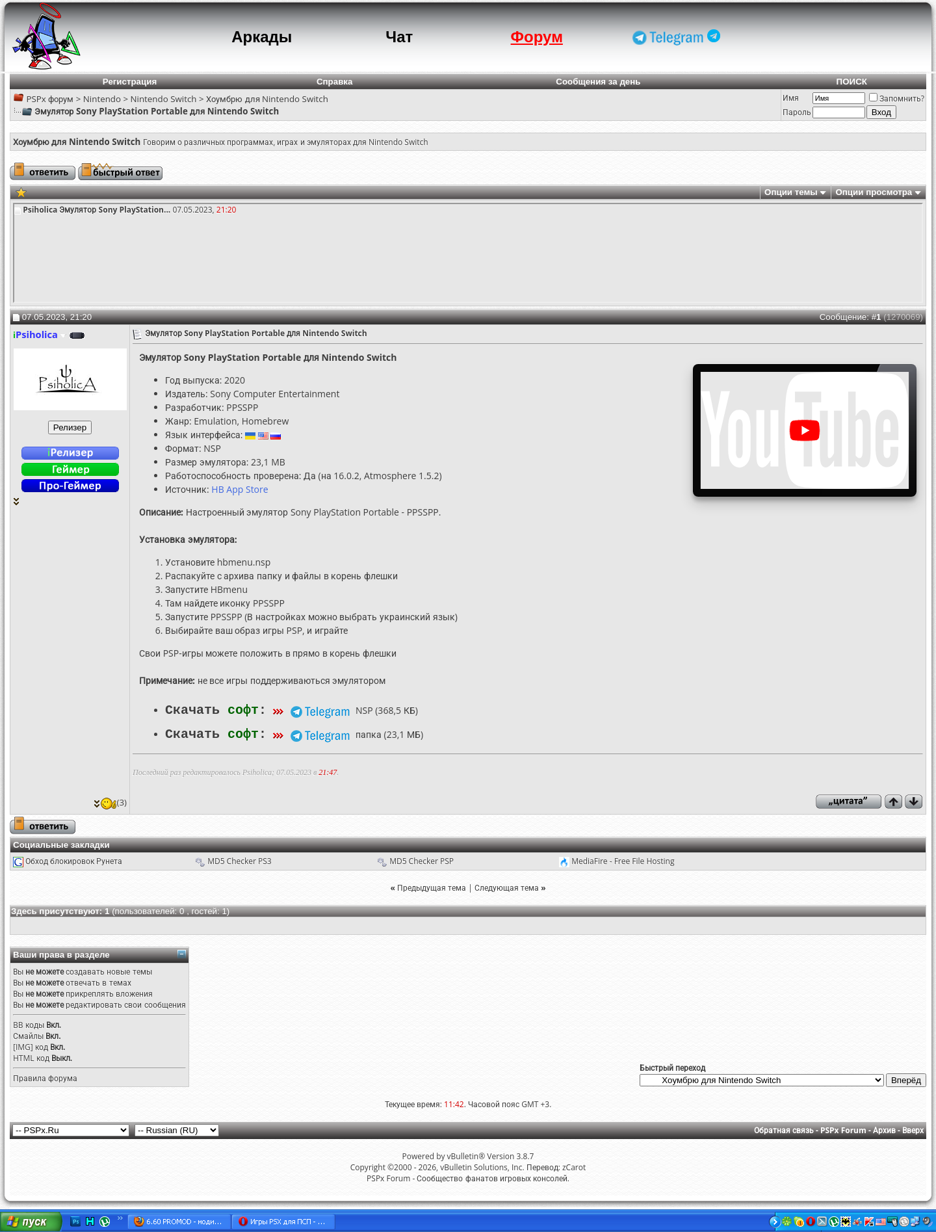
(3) (110, 801)
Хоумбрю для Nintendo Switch (267, 99)
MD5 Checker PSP (421, 859)
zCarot (574, 1166)
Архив (884, 1128)
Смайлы (28, 1034)
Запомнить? (896, 98)
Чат (399, 37)
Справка (335, 81)
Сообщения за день (598, 81)
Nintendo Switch (164, 99)
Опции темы (791, 192)
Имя (791, 97)
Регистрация (130, 81)
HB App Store (239, 489)
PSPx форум (49, 99)
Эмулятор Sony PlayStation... (114, 209)
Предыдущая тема (431, 886)
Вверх (913, 1128)
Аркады (261, 37)
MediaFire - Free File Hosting (622, 859)
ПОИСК (852, 81)
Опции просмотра (873, 192)
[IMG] (23, 1045)
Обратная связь (784, 1128)
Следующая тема (506, 886)
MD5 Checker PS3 (239, 859)
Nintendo (102, 99)
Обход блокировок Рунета (73, 859)
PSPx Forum (843, 1128)
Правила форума (45, 1076)
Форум (537, 37)
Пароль (797, 112)
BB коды (28, 1023)
